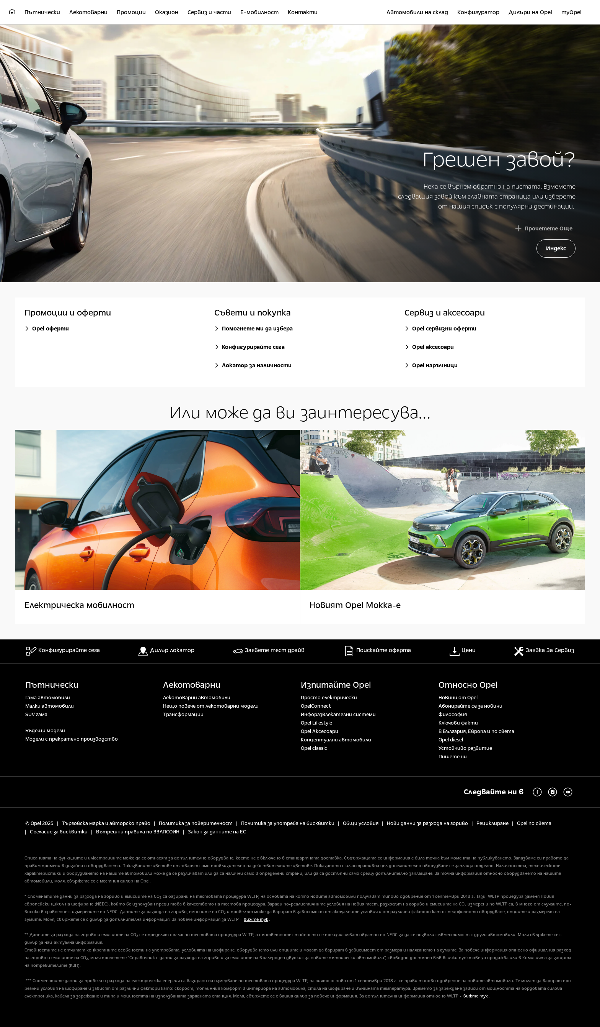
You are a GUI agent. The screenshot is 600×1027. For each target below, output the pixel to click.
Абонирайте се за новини (470, 706)
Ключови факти (458, 723)
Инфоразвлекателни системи (338, 714)
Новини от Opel (458, 697)
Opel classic (314, 748)
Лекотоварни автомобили (196, 697)
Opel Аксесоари (319, 731)
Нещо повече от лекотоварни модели (211, 706)
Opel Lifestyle (316, 723)
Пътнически (51, 685)
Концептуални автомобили (336, 739)
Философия (453, 714)
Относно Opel (468, 685)
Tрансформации (183, 714)
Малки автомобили (49, 706)
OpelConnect (316, 706)
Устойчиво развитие (465, 748)
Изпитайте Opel (336, 685)
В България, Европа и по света (476, 731)
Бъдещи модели (45, 730)
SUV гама (36, 714)
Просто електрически (329, 697)
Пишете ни (453, 756)
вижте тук (256, 919)
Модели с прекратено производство (71, 739)
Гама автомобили (47, 697)
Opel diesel (451, 739)
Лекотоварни (191, 685)
